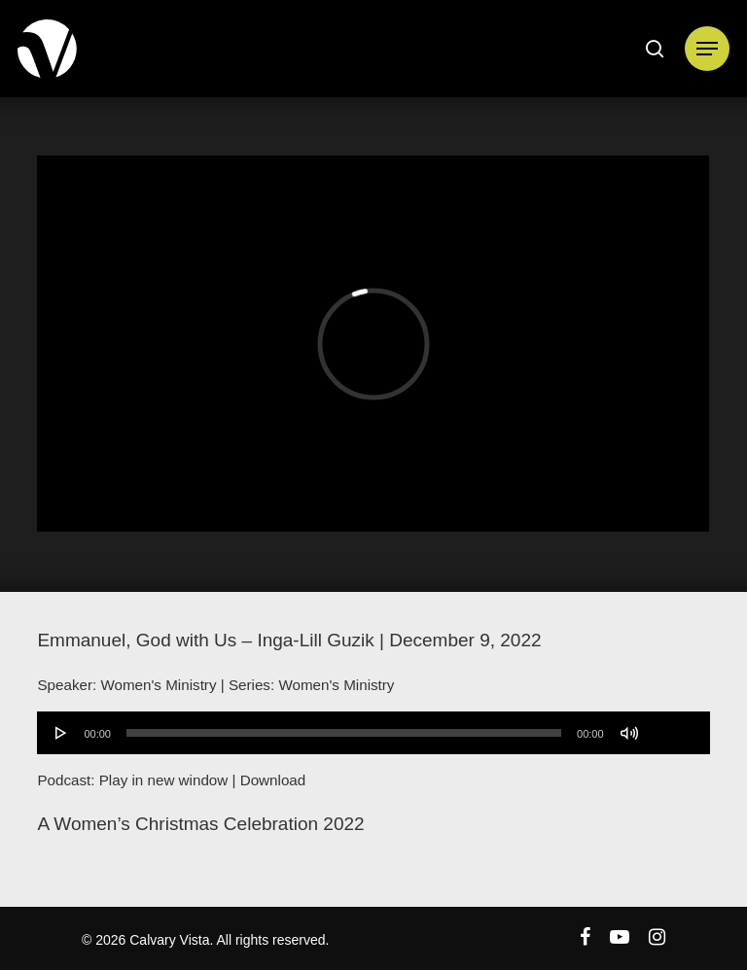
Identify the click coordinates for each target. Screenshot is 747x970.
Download (273, 780)
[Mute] (629, 733)
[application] (373, 732)
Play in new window (164, 780)
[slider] (343, 733)
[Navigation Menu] (707, 48)
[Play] (61, 733)
